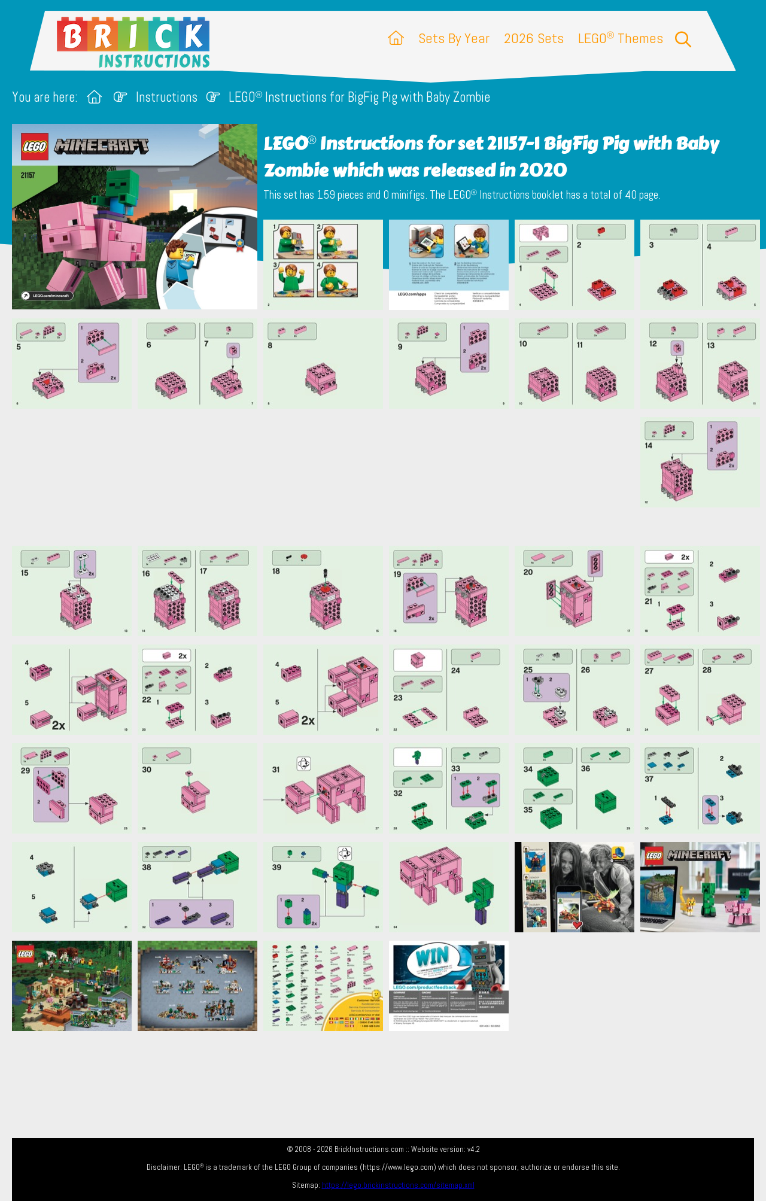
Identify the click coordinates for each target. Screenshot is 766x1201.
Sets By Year (454, 38)
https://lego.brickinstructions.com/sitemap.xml (398, 1185)
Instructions (166, 97)
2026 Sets (534, 38)
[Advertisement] (388, 477)
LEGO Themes (620, 38)
